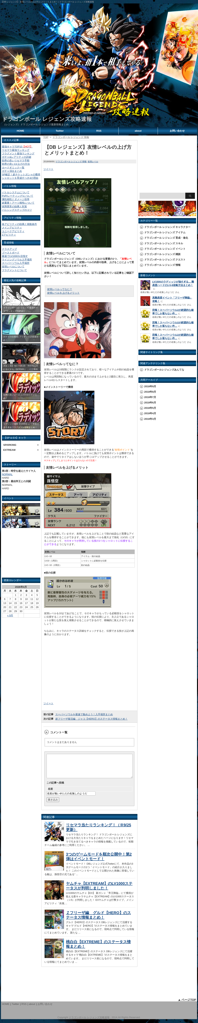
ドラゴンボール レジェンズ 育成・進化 (166, 237)
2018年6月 (150, 402)
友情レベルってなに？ (59, 289)
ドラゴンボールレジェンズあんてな (164, 369)
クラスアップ (9, 249)
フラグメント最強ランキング (18, 153)
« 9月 (10, 615)
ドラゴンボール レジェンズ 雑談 (162, 254)
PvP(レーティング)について (17, 195)
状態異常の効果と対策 (14, 206)
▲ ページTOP (187, 1004)
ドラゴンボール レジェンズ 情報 (71, 161)
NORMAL (7, 474)
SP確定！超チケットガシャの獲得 (21, 174)
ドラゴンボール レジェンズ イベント (165, 248)
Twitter (60, 130)
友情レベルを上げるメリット (63, 292)
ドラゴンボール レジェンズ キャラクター (167, 227)
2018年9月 (150, 386)
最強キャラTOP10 (17, 146)
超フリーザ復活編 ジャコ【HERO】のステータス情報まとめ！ (91, 718)
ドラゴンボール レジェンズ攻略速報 (47, 119)
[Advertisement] (21, 554)
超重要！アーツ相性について (18, 202)
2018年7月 (150, 397)
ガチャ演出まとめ (12, 171)
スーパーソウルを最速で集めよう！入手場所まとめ (84, 714)
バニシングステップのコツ (17, 209)
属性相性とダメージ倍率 (15, 199)
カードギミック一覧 (13, 167)
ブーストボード (10, 252)
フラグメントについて (14, 270)
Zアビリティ (9, 234)
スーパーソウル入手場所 (15, 263)
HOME (20, 130)
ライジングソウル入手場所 (17, 259)
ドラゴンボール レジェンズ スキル (163, 243)
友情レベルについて (13, 266)
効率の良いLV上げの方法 (16, 163)
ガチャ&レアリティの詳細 (16, 157)
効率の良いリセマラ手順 (15, 160)
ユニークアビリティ (13, 231)
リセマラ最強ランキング (15, 150)
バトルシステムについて (15, 192)
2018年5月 (150, 408)
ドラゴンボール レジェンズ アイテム (165, 232)
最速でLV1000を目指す (15, 256)
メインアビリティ (12, 227)
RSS (98, 130)
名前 (50, 793)
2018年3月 (150, 418)
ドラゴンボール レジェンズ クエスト (165, 259)
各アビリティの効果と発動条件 (19, 224)
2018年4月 (150, 413)
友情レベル (93, 161)
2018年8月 (150, 391)
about (138, 130)
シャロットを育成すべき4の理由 (20, 177)
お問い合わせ (177, 130)
